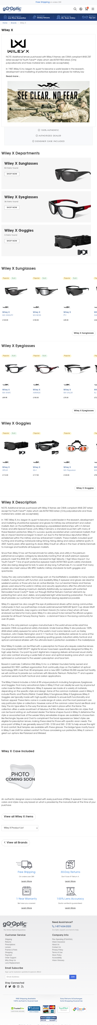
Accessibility (57, 958)
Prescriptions (10, 945)
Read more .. (13, 76)
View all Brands (15, 842)
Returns (8, 942)
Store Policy (56, 955)
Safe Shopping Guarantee (71, 1001)
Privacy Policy (57, 950)
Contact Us (56, 947)
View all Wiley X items (18, 817)
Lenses (8, 947)
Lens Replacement (12, 963)
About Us (55, 945)
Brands (13, 23)
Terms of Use (57, 952)
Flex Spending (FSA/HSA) (62, 939)
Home (5, 23)
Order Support (10, 958)
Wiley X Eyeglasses (84, 411)
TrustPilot (63, 1009)
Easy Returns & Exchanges (71, 999)
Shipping (8, 939)
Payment (8, 955)
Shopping (9, 952)
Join (73, 977)
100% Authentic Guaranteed (26, 1001)
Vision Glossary (58, 960)
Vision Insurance (58, 942)
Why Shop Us (10, 960)
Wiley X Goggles (85, 488)
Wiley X (23, 23)
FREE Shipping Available (26, 999)
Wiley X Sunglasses (84, 333)
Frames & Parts (11, 950)
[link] (33, 1009)
